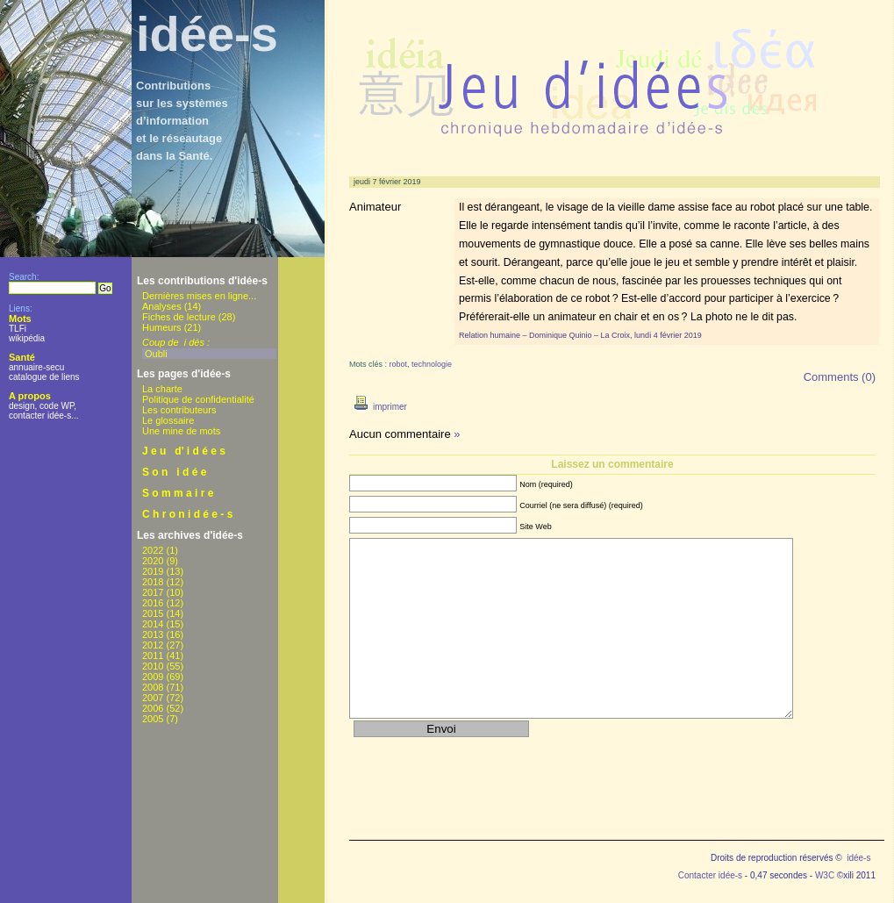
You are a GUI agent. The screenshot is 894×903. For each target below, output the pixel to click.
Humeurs (162, 327)
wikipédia (27, 338)
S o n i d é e (174, 472)
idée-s (207, 33)
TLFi (17, 328)
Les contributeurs (179, 410)
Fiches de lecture (179, 317)
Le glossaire (168, 420)
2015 (152, 613)
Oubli (156, 353)
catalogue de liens (44, 377)
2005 (152, 718)
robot (399, 364)
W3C (824, 875)
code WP (56, 406)
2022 (152, 550)
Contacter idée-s (710, 875)
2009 (152, 676)
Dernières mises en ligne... (199, 295)
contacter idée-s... (43, 415)
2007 (152, 697)
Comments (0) (840, 376)
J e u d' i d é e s (183, 451)
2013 (152, 634)
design (21, 406)
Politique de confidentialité (198, 399)
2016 (152, 603)
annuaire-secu (36, 367)
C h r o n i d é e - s (187, 514)
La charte (162, 388)
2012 (152, 645)
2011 (152, 655)
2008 (152, 687)
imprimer (378, 407)
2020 (152, 560)
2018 (152, 582)
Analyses (162, 306)
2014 (152, 624)
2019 (152, 571)
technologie (431, 364)
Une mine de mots (181, 431)
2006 (152, 708)
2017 (152, 592)
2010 (152, 666)
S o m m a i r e (177, 493)
